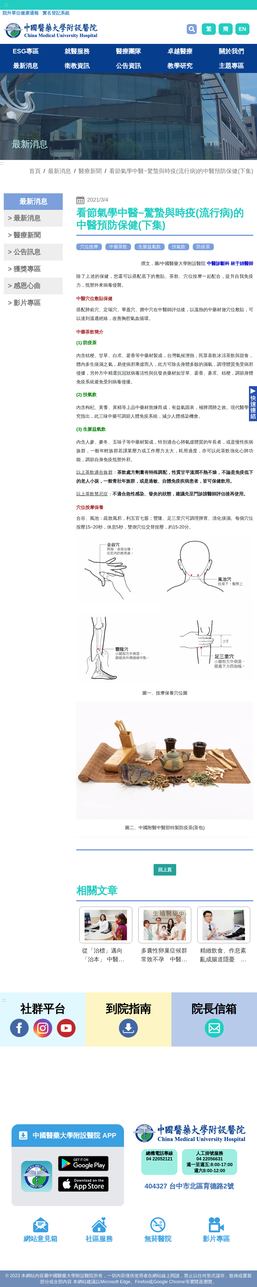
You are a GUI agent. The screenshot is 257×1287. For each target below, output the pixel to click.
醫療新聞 (90, 171)
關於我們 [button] (231, 51)
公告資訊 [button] (128, 65)
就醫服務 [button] (77, 51)
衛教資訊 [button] (77, 65)
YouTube (66, 1028)
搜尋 (192, 29)
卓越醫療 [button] (179, 51)
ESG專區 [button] (26, 51)
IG (42, 1028)
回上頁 (165, 869)
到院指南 (128, 1028)
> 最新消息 (24, 218)
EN (242, 29)
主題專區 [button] (231, 65)
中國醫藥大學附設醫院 (189, 1133)
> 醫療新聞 (24, 235)
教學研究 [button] (179, 65)
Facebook (19, 1028)
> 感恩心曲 (24, 286)
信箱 (214, 1028)
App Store (83, 1184)
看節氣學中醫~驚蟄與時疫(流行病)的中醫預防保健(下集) (181, 171)
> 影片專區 (24, 303)
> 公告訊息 (24, 252)
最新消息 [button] (25, 65)
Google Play (83, 1163)
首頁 (35, 171)
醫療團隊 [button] (128, 51)
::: (6, 4)
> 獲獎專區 (24, 269)
